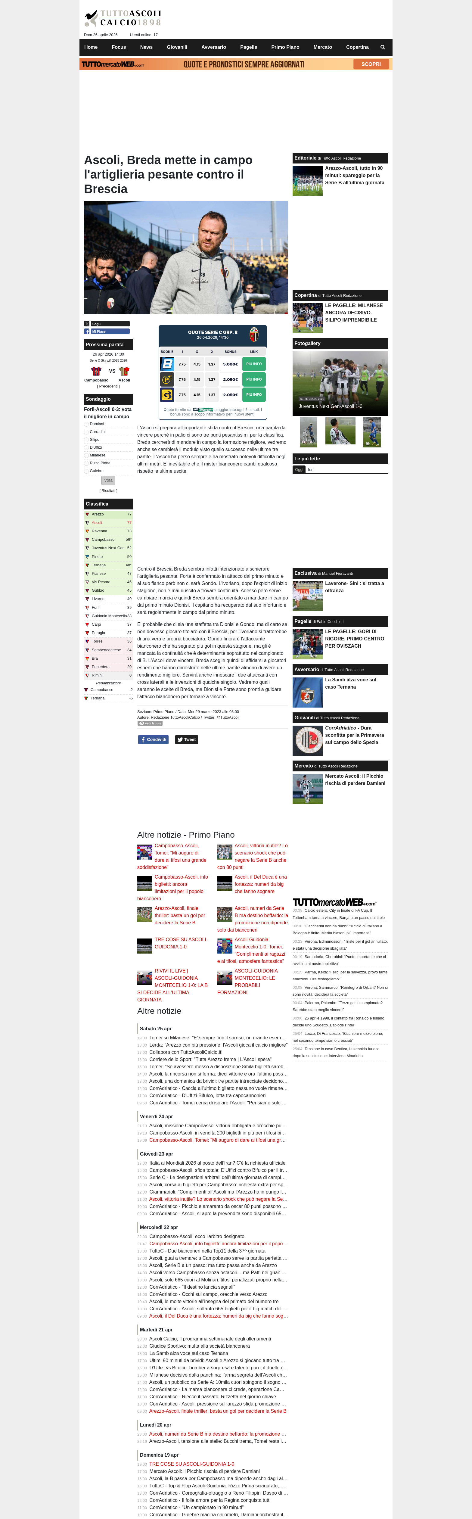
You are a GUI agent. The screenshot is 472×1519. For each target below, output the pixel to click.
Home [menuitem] (91, 47)
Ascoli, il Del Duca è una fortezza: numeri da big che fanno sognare (261, 884)
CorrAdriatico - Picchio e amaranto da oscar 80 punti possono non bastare (229, 1206)
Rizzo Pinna (100, 463)
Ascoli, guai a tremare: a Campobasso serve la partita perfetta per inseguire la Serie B (241, 1258)
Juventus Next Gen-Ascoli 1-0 (330, 406)
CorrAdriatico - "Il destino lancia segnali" (192, 1287)
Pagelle (302, 621)
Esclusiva (305, 573)
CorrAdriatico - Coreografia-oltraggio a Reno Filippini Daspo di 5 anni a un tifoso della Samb (248, 1493)
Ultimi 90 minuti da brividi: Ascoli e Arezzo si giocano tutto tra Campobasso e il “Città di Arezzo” (251, 1360)
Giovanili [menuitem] (177, 47)
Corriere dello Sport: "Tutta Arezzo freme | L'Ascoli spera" (211, 1059)
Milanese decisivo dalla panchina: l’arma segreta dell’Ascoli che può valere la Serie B (240, 1374)
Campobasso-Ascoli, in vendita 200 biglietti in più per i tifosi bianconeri (225, 1132)
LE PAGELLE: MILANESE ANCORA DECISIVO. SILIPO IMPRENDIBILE (354, 312)
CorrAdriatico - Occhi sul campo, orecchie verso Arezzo (209, 1294)
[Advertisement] (213, 787)
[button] (108, 480)
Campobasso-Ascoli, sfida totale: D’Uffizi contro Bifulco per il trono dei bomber (233, 1170)
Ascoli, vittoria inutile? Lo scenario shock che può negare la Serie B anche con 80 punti (242, 1199)
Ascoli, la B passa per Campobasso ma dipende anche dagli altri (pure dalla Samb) (238, 1478)
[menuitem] (383, 47)
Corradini (98, 431)
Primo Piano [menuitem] (285, 47)
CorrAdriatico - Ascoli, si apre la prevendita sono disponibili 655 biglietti (225, 1213)
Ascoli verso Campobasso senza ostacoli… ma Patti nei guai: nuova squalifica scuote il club (247, 1272)
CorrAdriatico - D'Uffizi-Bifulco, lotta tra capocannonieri (208, 1095)
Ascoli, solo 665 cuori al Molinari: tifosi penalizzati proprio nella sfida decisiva (231, 1279)
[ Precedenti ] (108, 386)
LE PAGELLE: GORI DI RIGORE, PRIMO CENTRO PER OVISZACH (354, 639)
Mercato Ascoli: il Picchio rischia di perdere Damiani (205, 1471)
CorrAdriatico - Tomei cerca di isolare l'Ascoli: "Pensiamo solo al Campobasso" (233, 1102)
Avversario (306, 669)
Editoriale (305, 157)
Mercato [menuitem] (323, 47)
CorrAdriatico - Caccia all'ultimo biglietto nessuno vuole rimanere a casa (226, 1088)
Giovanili (304, 717)
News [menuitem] (146, 47)
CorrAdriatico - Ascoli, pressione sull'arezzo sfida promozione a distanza (226, 1403)
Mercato (303, 765)
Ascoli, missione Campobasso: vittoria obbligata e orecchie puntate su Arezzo (232, 1125)
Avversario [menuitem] (213, 47)
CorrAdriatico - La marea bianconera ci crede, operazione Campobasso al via (232, 1389)
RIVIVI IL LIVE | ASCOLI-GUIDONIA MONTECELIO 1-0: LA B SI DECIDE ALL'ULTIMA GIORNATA (172, 985)
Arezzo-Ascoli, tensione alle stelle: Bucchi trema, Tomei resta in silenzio (225, 1441)
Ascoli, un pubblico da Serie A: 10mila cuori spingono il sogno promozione (228, 1382)
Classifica (97, 503)
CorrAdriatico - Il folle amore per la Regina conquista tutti (210, 1500)
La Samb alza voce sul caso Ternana (189, 1353)
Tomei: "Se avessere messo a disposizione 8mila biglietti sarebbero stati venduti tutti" (240, 1066)
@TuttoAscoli (227, 717)
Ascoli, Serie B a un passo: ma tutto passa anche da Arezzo (213, 1265)
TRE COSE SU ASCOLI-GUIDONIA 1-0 (191, 1464)
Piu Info (254, 364)
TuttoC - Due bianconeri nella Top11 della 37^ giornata (207, 1250)
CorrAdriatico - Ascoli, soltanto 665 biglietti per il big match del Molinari (225, 1308)
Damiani (97, 424)
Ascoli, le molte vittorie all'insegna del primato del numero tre (214, 1301)
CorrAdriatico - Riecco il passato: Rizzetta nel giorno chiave (213, 1396)
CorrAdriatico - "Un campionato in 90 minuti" (197, 1507)
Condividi (153, 739)
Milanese (97, 455)
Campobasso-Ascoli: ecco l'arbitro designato (197, 1236)
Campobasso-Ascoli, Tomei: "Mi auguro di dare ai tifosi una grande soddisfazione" (237, 1140)
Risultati (108, 490)
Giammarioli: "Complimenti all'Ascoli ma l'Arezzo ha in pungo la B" (220, 1191)
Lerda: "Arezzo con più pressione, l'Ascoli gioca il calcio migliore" (219, 1044)
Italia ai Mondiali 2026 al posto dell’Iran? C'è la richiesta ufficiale (218, 1163)
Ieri (310, 469)
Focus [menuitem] (119, 47)
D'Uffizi (96, 447)
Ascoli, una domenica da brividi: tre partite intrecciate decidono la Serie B (227, 1081)
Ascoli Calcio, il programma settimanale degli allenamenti (210, 1338)
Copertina (305, 295)
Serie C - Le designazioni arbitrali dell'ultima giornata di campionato (221, 1177)
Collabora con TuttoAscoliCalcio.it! (186, 1052)
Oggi (299, 469)
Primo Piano (163, 711)
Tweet (187, 739)
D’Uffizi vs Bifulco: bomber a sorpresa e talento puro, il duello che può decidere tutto (239, 1367)
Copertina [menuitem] (357, 47)
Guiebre (97, 470)
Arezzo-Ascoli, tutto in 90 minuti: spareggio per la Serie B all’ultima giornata (354, 175)
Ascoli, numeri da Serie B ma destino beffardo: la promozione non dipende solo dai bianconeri (249, 1434)
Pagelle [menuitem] (248, 47)
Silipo (94, 439)
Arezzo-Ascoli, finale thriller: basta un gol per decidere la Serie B (180, 915)
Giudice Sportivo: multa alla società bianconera (200, 1346)
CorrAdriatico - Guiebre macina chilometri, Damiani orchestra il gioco (223, 1514)
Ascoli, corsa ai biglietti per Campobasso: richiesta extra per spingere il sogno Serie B (240, 1184)
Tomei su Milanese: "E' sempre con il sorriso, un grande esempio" (219, 1037)
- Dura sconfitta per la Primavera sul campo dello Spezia (354, 735)
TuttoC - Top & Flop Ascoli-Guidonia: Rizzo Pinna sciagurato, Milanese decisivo (233, 1485)
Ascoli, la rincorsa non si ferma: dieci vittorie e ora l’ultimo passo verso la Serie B (235, 1073)
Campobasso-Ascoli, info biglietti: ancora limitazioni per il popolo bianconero (231, 1243)
